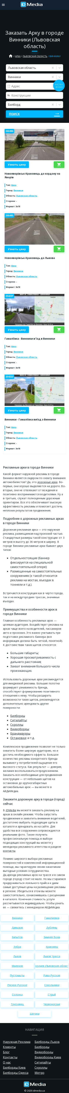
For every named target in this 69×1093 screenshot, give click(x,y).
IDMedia (11, 810)
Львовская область (35, 56)
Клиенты (9, 1047)
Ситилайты (43, 1062)
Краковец (52, 946)
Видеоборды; (19, 729)
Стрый (52, 994)
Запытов (17, 937)
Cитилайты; (18, 720)
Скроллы (41, 1068)
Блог (6, 1052)
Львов (17, 956)
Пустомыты (17, 975)
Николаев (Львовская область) (51, 966)
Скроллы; (17, 725)
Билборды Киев (14, 1068)
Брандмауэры (20, 733)
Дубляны (51, 927)
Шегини (34, 1013)
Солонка (17, 994)
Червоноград (52, 1004)
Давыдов (17, 927)
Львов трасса (51, 956)
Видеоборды (44, 1052)
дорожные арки (47, 482)
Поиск (14, 114)
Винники (18, 190)
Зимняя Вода (52, 937)
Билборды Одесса (15, 1073)
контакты (9, 850)
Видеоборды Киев (48, 1057)
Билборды (17, 716)
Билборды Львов (47, 1042)
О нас (7, 1062)
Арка (18, 56)
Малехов (17, 966)
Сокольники (51, 985)
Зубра (17, 946)
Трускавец (17, 1004)
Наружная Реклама (16, 1042)
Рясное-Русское (17, 985)
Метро (39, 1073)
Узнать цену (17, 164)
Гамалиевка (51, 918)
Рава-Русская (51, 975)
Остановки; (18, 738)
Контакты (10, 1057)
